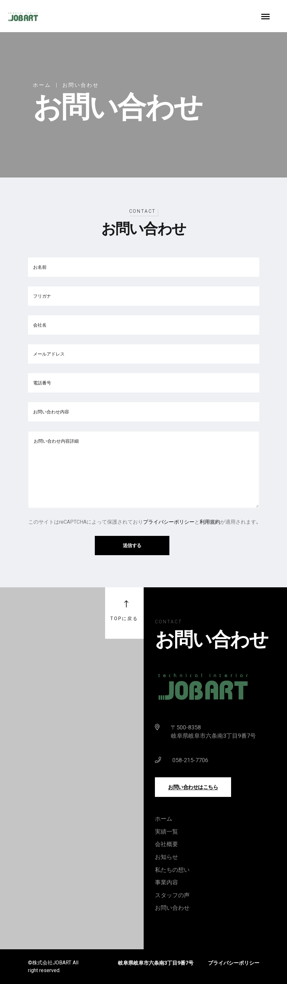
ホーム (42, 85)
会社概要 (166, 844)
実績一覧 (166, 831)
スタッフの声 (172, 895)
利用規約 (210, 522)
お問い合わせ (172, 907)
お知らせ (166, 856)
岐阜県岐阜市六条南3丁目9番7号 (155, 963)
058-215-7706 (190, 760)
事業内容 (166, 882)
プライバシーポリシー (168, 522)
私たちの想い (172, 869)
